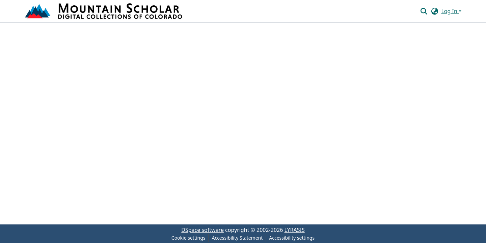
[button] (104, 11)
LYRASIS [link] (295, 230)
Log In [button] (450, 11)
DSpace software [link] (202, 230)
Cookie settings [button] (188, 238)
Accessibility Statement (237, 238)
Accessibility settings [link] (292, 238)
